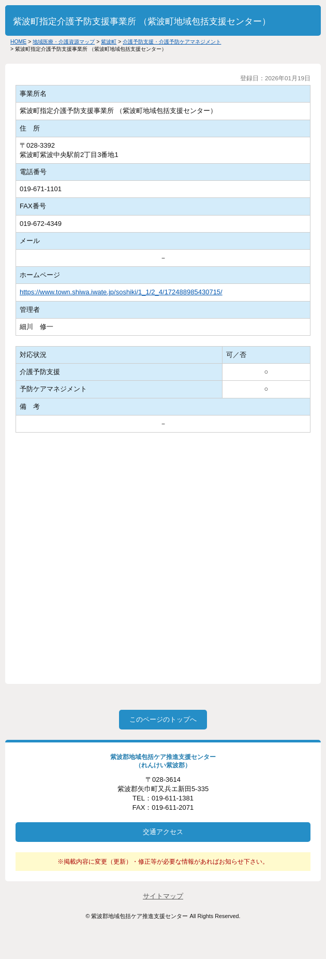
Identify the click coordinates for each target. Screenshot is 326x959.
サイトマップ (163, 896)
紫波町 (108, 42)
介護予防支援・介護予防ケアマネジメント (172, 42)
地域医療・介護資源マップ (64, 42)
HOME (18, 42)
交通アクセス (163, 832)
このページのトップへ (163, 719)
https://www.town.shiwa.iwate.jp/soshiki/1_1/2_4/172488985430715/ (121, 292)
